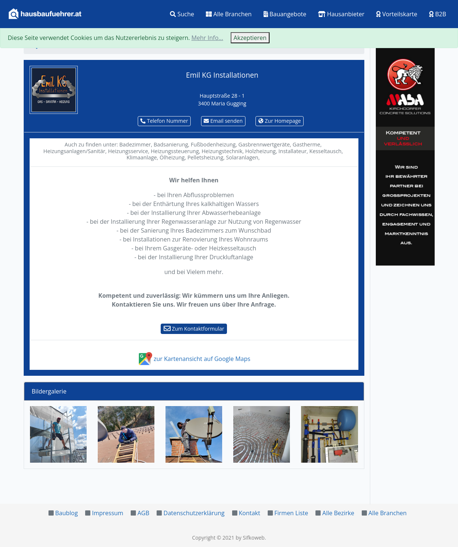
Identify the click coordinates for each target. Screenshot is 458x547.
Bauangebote (285, 14)
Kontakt (249, 513)
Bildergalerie (49, 391)
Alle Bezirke (338, 513)
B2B (437, 14)
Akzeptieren (250, 38)
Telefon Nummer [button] (164, 120)
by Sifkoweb (249, 537)
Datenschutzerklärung (194, 513)
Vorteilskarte (396, 14)
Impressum (107, 513)
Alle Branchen (228, 14)
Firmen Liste (291, 513)
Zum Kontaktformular (194, 328)
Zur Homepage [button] (279, 120)
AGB (143, 513)
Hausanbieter (341, 14)
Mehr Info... (207, 38)
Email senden (223, 120)
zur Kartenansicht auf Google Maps (193, 359)
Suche (182, 14)
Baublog (66, 513)
